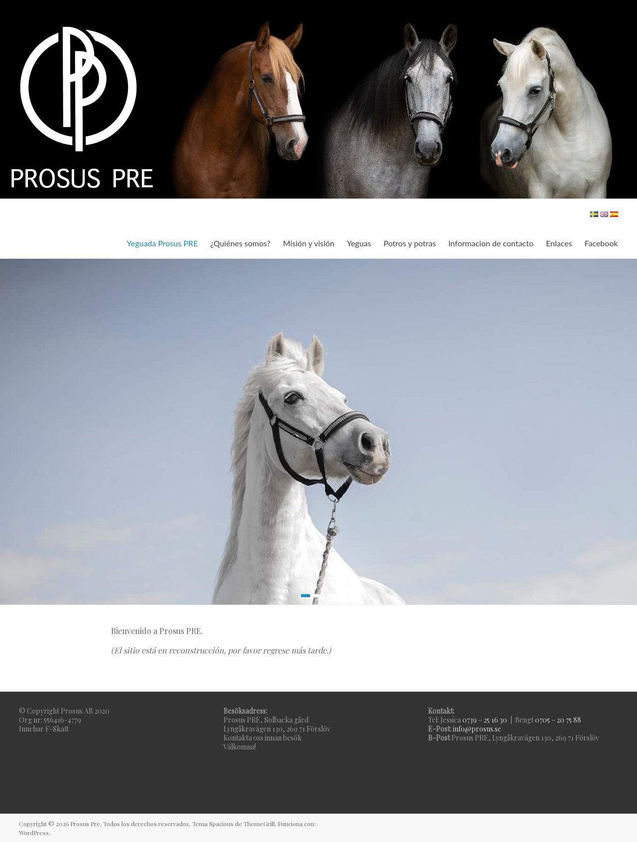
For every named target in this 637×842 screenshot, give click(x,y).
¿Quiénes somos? (240, 243)
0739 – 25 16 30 (484, 720)
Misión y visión (308, 243)
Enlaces (559, 243)
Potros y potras (410, 243)
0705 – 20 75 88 (558, 720)
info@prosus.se (477, 729)
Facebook (601, 243)
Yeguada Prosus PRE (162, 243)
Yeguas (359, 243)
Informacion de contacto (490, 243)
